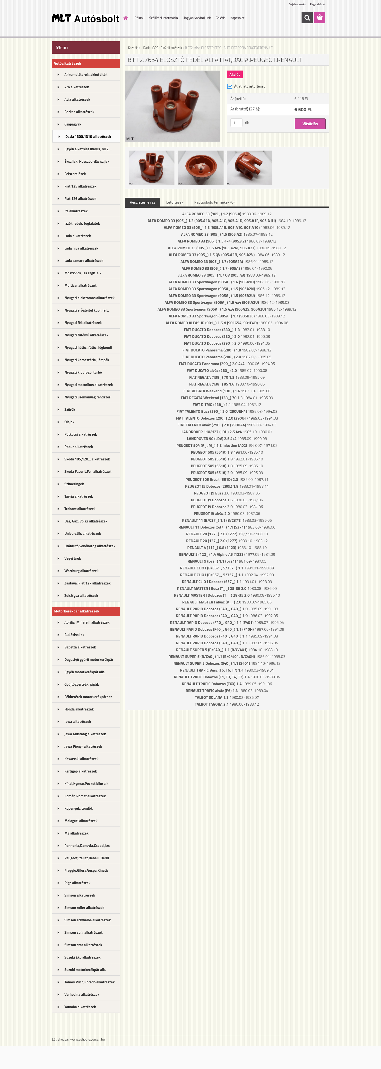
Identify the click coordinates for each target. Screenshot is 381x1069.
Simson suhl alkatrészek (83, 932)
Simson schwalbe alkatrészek (87, 920)
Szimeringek (74, 484)
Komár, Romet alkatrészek (85, 796)
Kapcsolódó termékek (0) (214, 202)
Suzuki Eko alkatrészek (82, 957)
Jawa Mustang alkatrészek (85, 734)
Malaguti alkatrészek (80, 821)
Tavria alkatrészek (78, 496)
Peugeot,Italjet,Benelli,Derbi (86, 858)
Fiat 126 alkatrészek (80, 198)
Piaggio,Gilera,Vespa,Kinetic (86, 870)
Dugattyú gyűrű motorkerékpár (88, 659)
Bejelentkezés (297, 4)
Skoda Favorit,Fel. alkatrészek (88, 471)
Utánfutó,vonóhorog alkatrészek (89, 546)
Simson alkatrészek (79, 895)
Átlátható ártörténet (246, 86)
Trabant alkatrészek (79, 509)
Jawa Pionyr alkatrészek (83, 746)
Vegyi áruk (72, 558)
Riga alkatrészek (77, 883)
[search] (307, 17)
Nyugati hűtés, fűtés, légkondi (88, 347)
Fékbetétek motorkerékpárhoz (88, 697)
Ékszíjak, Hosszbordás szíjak (86, 161)
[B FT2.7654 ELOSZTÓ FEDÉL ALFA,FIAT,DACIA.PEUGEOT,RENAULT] (172, 73)
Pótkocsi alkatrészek (80, 434)
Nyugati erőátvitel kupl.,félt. (86, 310)
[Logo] (85, 18)
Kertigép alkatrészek (80, 771)
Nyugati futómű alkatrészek (86, 335)
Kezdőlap (134, 47)
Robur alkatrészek (78, 446)
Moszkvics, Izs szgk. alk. (83, 273)
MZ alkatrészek (76, 833)
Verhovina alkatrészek (81, 994)
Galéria (220, 17)
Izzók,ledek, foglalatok (82, 223)
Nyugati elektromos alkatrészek (89, 298)
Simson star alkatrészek (83, 945)
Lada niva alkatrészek (81, 248)
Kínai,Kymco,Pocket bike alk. (86, 783)
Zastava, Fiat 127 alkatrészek (87, 583)
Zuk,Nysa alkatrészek (81, 595)
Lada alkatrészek (77, 236)
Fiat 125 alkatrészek (80, 186)
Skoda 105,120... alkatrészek (87, 459)
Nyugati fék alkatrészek (83, 322)
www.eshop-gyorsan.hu (87, 1039)
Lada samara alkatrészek (84, 260)
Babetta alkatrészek (80, 647)
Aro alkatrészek (76, 87)
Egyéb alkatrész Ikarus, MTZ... (88, 149)
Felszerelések (75, 174)
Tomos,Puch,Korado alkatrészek (89, 982)
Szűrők (69, 409)
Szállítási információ (163, 17)
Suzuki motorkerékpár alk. (85, 969)
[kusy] (236, 122)
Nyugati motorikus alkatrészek (88, 384)
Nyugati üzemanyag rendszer (87, 397)
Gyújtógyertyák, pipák (81, 684)
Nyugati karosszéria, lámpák (86, 360)
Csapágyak (72, 124)
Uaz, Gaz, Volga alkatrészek (85, 521)
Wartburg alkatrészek (81, 571)
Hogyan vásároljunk (197, 17)
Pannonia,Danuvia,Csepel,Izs (87, 845)
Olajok (69, 422)
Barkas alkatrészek (79, 112)
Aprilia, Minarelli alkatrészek (87, 622)
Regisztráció (317, 4)
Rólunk (140, 17)
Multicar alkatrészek (80, 285)
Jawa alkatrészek (77, 721)
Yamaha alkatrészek (80, 1007)
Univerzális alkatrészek (82, 533)
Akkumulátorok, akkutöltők (85, 74)
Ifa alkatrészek (76, 211)
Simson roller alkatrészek (84, 907)
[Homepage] (125, 17)
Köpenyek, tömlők (78, 808)
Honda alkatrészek (79, 709)
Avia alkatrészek (77, 99)
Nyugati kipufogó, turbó (83, 372)
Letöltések (174, 202)
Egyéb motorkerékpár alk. (84, 672)
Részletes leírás (142, 202)
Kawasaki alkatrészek (81, 759)
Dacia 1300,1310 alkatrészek (88, 136)
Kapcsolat (237, 17)
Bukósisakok (74, 635)
